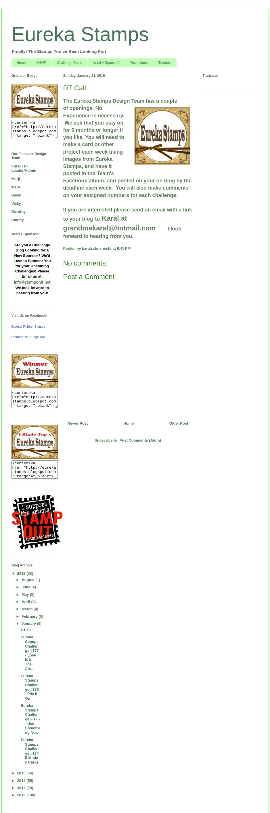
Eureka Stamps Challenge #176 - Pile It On (30, 687)
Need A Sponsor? (106, 63)
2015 (22, 773)
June (26, 587)
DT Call (27, 630)
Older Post (178, 423)
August (28, 580)
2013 (22, 788)
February (30, 616)
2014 (22, 780)
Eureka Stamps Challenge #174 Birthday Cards (30, 751)
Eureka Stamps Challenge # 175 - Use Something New (30, 719)
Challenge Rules (69, 63)
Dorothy (19, 211)
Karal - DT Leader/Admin (24, 168)
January (29, 623)
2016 (22, 573)
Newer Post (78, 423)
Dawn (17, 195)
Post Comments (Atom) (140, 440)
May (26, 594)
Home (21, 63)
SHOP (41, 63)
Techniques (139, 63)
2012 (22, 795)
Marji (16, 179)
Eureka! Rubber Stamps (28, 326)
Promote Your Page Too (28, 337)
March (28, 609)
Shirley (18, 220)
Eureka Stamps (80, 34)
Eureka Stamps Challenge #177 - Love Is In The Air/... (30, 653)
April (26, 602)
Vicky (16, 203)
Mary (16, 187)
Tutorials (165, 63)
